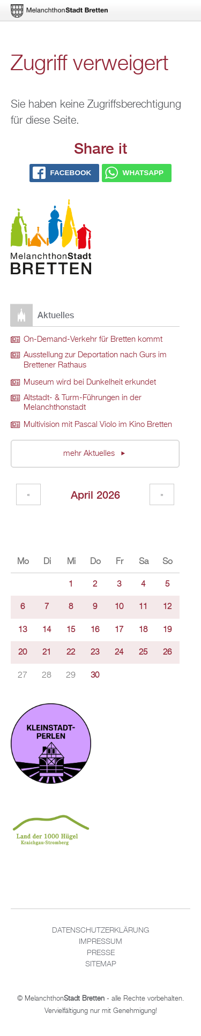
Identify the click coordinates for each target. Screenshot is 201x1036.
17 (119, 630)
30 (95, 675)
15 (70, 630)
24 (119, 652)
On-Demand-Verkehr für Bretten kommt (93, 339)
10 (119, 607)
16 (95, 630)
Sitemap (100, 964)
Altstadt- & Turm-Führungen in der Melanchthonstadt (83, 403)
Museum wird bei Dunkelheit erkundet (90, 382)
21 (46, 652)
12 (167, 607)
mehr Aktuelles (90, 453)
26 (167, 652)
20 (22, 652)
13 (22, 630)
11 (143, 607)
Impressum (100, 941)
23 (95, 652)
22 (70, 652)
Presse (101, 953)
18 (143, 630)
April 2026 (95, 495)
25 (143, 652)
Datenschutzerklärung (100, 930)
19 (167, 630)
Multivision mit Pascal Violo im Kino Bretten (98, 425)
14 (46, 630)
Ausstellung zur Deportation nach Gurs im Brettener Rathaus (95, 360)
